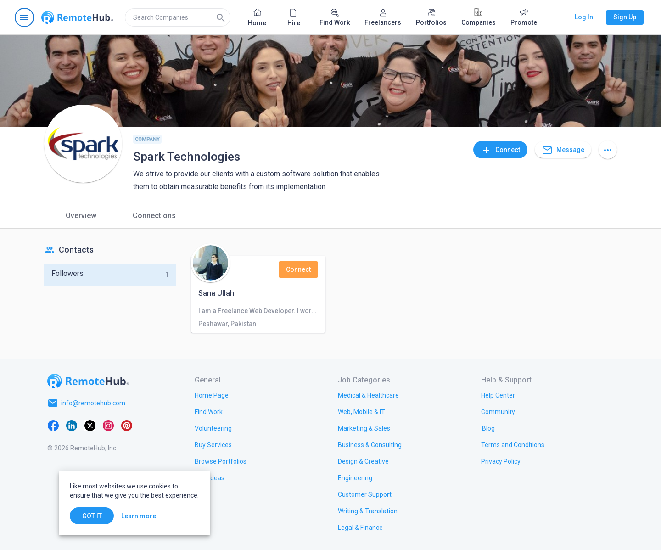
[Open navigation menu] (24, 17)
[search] (177, 17)
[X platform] (90, 425)
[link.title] (211, 395)
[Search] (221, 17)
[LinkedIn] (71, 425)
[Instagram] (108, 425)
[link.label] (498, 395)
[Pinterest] (127, 425)
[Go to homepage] (77, 17)
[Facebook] (53, 425)
